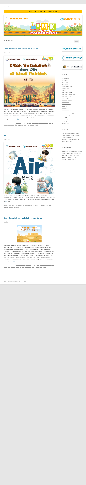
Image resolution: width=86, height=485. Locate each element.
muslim (17, 267)
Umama (64, 155)
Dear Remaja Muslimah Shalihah (74, 151)
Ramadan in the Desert (67, 137)
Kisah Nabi (18, 123)
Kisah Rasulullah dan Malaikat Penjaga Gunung (23, 218)
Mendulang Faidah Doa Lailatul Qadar (71, 139)
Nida (37, 125)
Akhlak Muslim (65, 78)
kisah (9, 267)
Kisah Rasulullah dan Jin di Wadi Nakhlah (21, 48)
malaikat (13, 267)
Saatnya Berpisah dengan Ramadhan (71, 135)
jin (18, 125)
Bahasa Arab (65, 82)
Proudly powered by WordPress (18, 281)
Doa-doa (64, 84)
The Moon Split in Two (71, 157)
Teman (5, 207)
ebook (5, 125)
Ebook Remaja (65, 88)
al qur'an (29, 123)
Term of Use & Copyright (50, 11)
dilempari (44, 265)
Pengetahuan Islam (66, 112)
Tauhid (63, 121)
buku (42, 123)
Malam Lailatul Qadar (67, 141)
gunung (12, 125)
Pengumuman (65, 116)
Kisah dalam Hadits (20, 265)
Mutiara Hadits (65, 110)
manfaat (42, 205)
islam (16, 125)
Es (38, 205)
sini (18, 119)
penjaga (21, 125)
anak (33, 123)
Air (5, 135)
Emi (63, 153)
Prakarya (64, 119)
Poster (63, 118)
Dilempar (51, 123)
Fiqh (63, 90)
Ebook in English (66, 86)
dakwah (46, 123)
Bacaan (36, 123)
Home (30, 11)
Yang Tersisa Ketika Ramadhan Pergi (70, 133)
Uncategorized (65, 123)
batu (39, 123)
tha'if (25, 125)
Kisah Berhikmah (66, 92)
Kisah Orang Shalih (66, 100)
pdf (20, 267)
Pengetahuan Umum (21, 205)
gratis (8, 125)
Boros (36, 205)
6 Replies (6, 222)
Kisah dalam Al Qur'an (67, 94)
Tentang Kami (38, 11)
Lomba (63, 106)
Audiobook (64, 80)
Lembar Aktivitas (66, 104)
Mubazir (46, 205)
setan (50, 205)
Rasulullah (28, 267)
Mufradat (64, 108)
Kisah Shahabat (65, 102)
